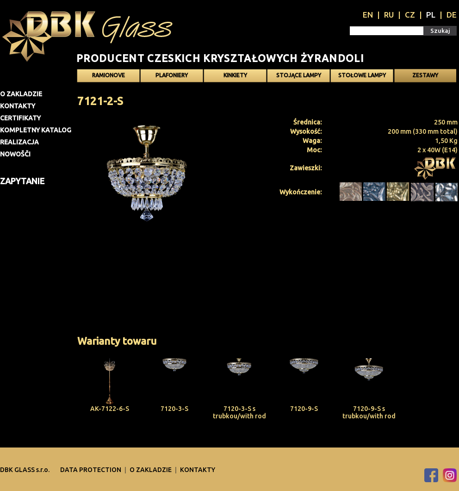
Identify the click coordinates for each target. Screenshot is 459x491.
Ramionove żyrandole (108, 77)
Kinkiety (235, 75)
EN (368, 14)
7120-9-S (304, 408)
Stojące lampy (298, 75)
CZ (410, 14)
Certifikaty (20, 118)
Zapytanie (22, 181)
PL (430, 14)
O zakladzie (21, 94)
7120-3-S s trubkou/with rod (239, 412)
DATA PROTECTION (91, 469)
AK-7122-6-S (109, 408)
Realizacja (19, 142)
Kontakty (17, 106)
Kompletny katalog (35, 130)
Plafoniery (171, 75)
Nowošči (15, 154)
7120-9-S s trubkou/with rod (369, 412)
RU (389, 14)
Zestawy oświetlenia (425, 77)
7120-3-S (174, 408)
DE (452, 14)
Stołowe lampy (362, 75)
